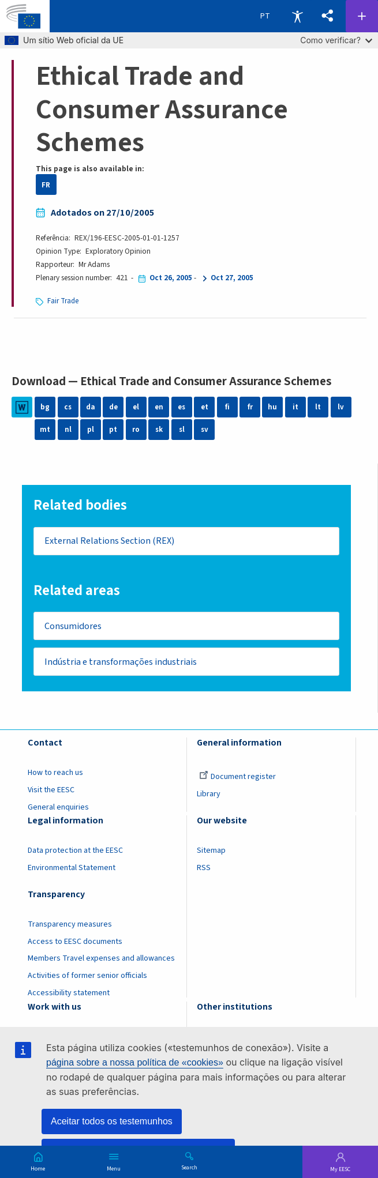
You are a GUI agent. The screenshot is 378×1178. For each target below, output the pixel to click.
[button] (327, 16)
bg (45, 407)
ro (136, 429)
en (158, 407)
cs (68, 407)
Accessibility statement (69, 997)
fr (250, 407)
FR (46, 184)
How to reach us (55, 776)
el (136, 407)
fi (227, 407)
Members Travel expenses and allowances (101, 962)
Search (189, 1167)
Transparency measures (70, 928)
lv (341, 407)
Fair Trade (63, 300)
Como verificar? (336, 40)
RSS (204, 872)
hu (272, 407)
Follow (362, 16)
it (295, 407)
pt (113, 429)
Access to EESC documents (75, 945)
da (90, 407)
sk (159, 429)
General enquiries (58, 810)
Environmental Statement (71, 872)
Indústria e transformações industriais (122, 665)
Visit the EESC (51, 793)
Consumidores (74, 627)
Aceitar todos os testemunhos (112, 1121)
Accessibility (297, 16)
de (113, 407)
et (204, 407)
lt (318, 407)
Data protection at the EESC (75, 854)
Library (208, 797)
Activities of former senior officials (87, 979)
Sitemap (211, 854)
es (181, 407)
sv (204, 429)
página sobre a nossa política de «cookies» (134, 1062)
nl (68, 429)
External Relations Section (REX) (110, 541)
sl (181, 429)
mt (45, 429)
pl (90, 429)
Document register (237, 780)
